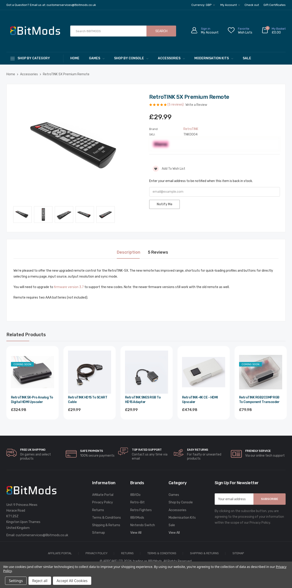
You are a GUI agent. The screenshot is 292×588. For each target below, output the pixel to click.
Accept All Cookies (72, 580)
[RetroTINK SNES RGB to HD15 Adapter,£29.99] (146, 372)
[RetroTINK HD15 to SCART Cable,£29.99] (89, 372)
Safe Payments (91, 451)
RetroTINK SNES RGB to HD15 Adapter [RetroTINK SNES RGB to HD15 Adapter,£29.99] (143, 399)
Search (161, 31)
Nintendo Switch (142, 525)
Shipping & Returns (106, 525)
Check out (252, 5)
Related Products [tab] (26, 334)
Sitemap (98, 533)
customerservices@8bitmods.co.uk (42, 535)
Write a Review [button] (196, 105)
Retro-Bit (137, 502)
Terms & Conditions (106, 518)
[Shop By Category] (34, 58)
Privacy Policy (102, 502)
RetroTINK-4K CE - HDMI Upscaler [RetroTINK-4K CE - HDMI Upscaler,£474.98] (200, 399)
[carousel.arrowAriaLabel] (11, 452)
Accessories (171, 58)
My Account (230, 5)
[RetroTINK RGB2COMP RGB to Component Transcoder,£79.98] (260, 372)
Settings (16, 580)
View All (135, 533)
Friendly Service (258, 451)
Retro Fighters (141, 510)
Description (128, 252)
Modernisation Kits (213, 58)
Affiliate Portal (102, 495)
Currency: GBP (203, 5)
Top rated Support (147, 449)
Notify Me (164, 204)
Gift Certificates (274, 5)
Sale (247, 58)
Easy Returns (197, 449)
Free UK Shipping (32, 449)
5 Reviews (158, 252)
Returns (98, 510)
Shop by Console (131, 58)
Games (96, 58)
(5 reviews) (175, 105)
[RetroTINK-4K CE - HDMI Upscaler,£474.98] (203, 372)
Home (74, 58)
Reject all (39, 580)
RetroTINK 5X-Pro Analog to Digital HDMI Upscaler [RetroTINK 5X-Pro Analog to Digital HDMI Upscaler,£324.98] (32, 399)
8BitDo (135, 495)
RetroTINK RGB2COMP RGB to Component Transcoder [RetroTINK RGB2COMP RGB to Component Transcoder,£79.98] (259, 399)
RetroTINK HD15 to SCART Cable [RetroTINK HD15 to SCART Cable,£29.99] (87, 399)
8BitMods (137, 518)
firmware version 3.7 (69, 287)
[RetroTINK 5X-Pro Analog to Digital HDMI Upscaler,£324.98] (32, 372)
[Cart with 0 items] (273, 31)
